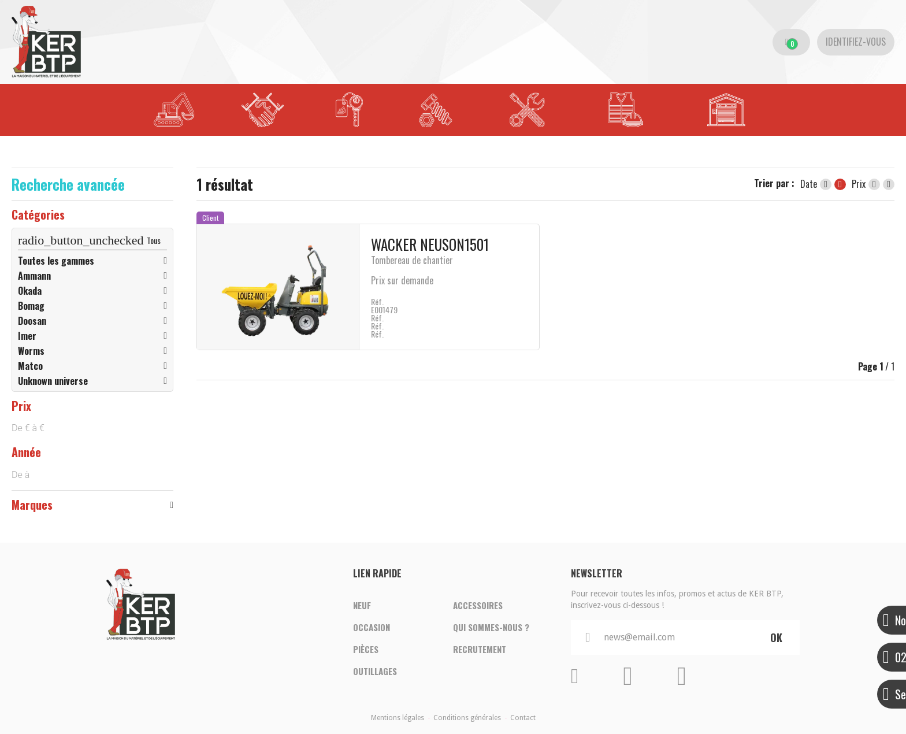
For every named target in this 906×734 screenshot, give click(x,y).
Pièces (365, 649)
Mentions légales (397, 718)
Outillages (375, 671)
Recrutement (479, 649)
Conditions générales (467, 718)
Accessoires (478, 605)
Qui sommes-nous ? (491, 627)
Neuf (362, 605)
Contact (523, 717)
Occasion (371, 627)
